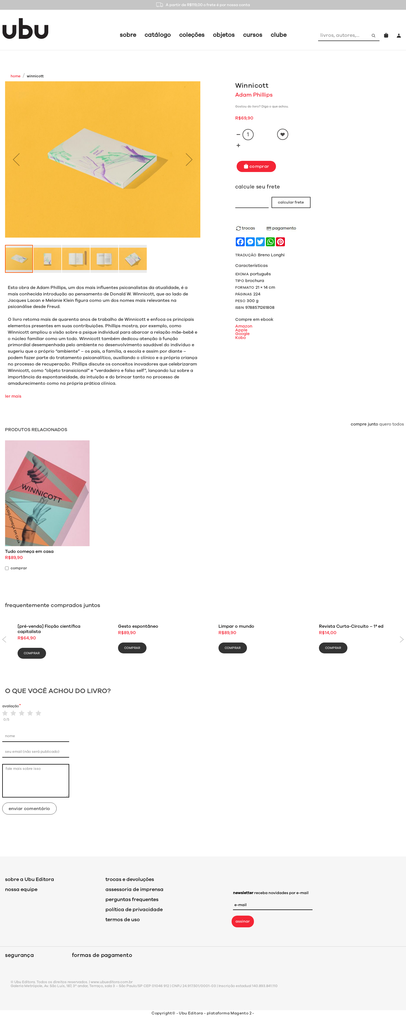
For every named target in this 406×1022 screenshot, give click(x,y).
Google (242, 333)
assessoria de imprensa (134, 889)
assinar (243, 921)
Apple (241, 330)
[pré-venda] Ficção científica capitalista (49, 629)
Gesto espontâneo (138, 626)
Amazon (243, 326)
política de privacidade (134, 909)
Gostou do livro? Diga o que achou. (262, 106)
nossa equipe (21, 889)
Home (16, 76)
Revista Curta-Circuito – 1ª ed (351, 626)
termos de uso (122, 919)
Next (402, 639)
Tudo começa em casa (29, 551)
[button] (16, 159)
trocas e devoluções (129, 879)
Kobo (240, 337)
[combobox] (343, 35)
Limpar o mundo (236, 626)
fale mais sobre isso (35, 780)
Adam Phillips (254, 95)
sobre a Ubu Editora (29, 879)
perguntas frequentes (131, 899)
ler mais (13, 396)
